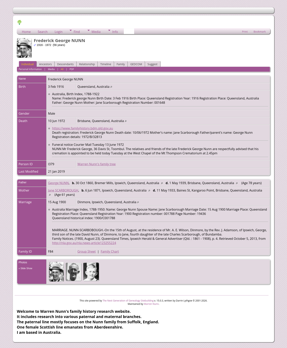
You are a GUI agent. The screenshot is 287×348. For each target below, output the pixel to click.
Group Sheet (86, 251)
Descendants (65, 64)
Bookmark (259, 31)
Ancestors (45, 64)
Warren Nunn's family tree (96, 164)
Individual (27, 64)
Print (245, 31)
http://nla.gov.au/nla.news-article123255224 (84, 243)
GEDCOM (136, 64)
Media (96, 32)
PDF (72, 69)
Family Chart (110, 251)
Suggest (153, 64)
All (62, 69)
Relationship (87, 64)
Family (121, 64)
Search (43, 32)
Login (59, 32)
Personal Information (30, 69)
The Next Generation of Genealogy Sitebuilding (128, 300)
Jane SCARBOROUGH (63, 190)
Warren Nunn (151, 304)
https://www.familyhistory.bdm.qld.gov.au (82, 128)
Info (115, 32)
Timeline (105, 64)
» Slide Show (25, 268)
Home (26, 32)
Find (77, 32)
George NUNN (58, 183)
